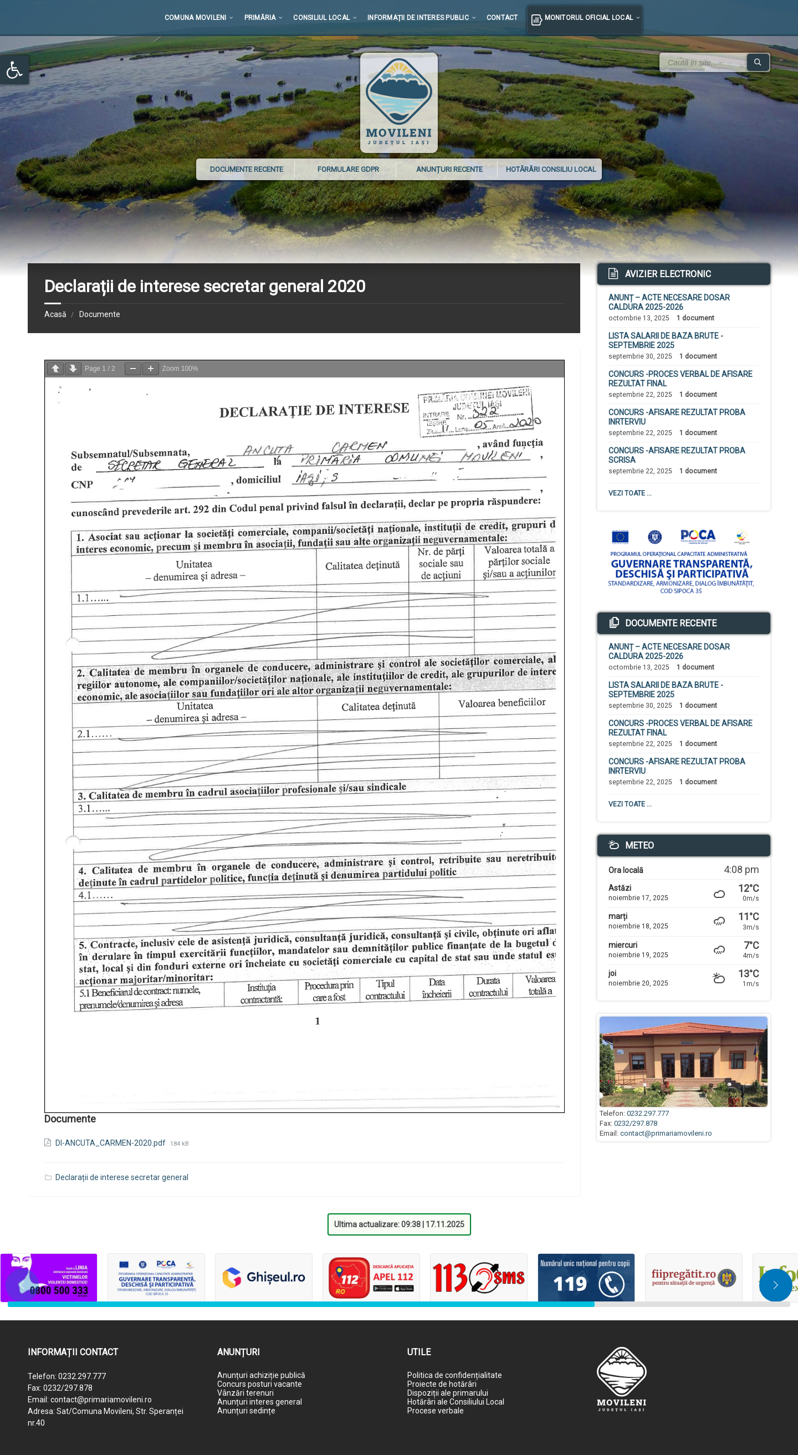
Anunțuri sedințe (246, 1410)
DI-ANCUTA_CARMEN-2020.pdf (111, 1143)
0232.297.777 (648, 1113)
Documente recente (246, 169)
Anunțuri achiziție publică (261, 1375)
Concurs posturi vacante (259, 1384)
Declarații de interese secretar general (121, 1177)
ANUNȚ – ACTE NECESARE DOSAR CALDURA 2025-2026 (669, 302)
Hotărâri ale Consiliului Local (455, 1401)
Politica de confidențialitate (454, 1375)
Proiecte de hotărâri (442, 1384)
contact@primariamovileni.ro (666, 1133)
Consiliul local (321, 18)
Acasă (55, 314)
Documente (99, 314)
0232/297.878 (635, 1123)
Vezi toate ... (630, 493)
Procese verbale (435, 1410)
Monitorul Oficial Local (589, 18)
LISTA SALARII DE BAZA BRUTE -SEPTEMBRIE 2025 (665, 340)
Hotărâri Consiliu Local (551, 169)
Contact (502, 18)
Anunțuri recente (449, 169)
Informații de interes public (418, 18)
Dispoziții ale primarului (447, 1392)
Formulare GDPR (348, 169)
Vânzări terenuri (245, 1392)
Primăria (260, 18)
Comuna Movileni (196, 18)
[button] (14, 69)
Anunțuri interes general (259, 1401)
